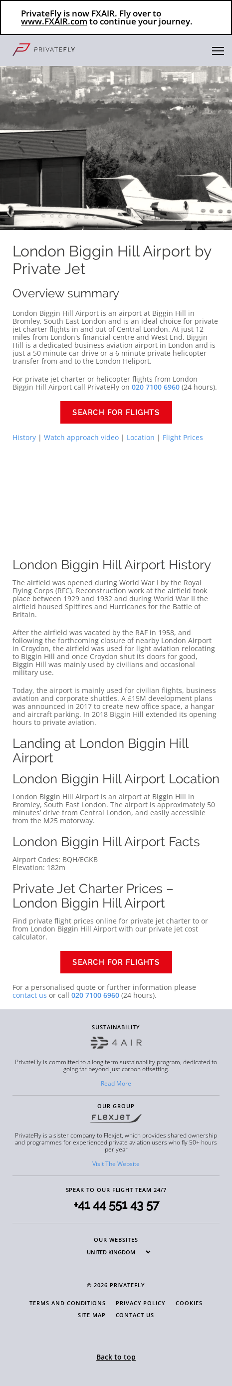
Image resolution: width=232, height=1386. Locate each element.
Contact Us (135, 1315)
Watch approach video (81, 437)
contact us (29, 995)
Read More (116, 1083)
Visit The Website (116, 1163)
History (24, 437)
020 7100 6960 (95, 995)
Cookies (189, 1303)
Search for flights (116, 413)
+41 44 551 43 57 (116, 1204)
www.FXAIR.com (54, 21)
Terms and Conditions (67, 1303)
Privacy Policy (141, 1303)
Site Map (91, 1315)
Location (141, 437)
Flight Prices (183, 437)
